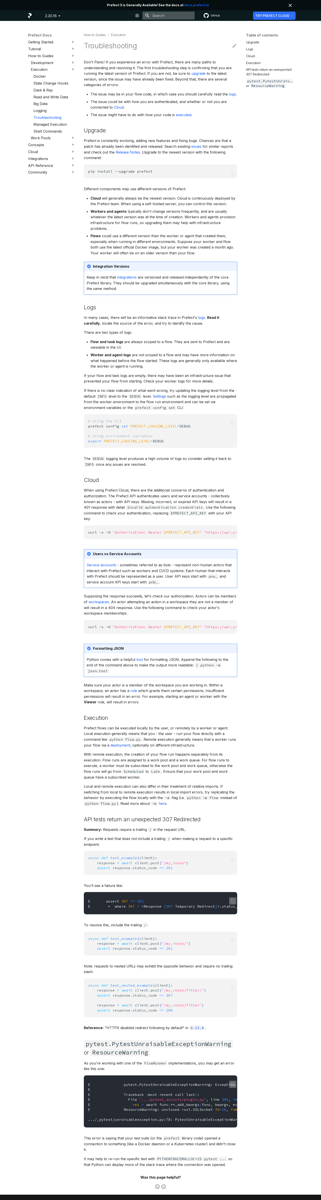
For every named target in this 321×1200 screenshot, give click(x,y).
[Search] (168, 16)
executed (183, 115)
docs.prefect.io (196, 5)
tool (139, 659)
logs (232, 94)
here (163, 803)
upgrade (198, 73)
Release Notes (128, 152)
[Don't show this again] (290, 5)
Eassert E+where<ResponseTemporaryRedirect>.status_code (162, 903)
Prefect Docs (40, 35)
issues (196, 146)
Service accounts (101, 565)
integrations (127, 277)
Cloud (119, 107)
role (133, 690)
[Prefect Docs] (29, 15)
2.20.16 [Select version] (51, 16)
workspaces (98, 602)
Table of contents (262, 35)
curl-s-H (162, 532)
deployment (120, 745)
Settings (159, 396)
